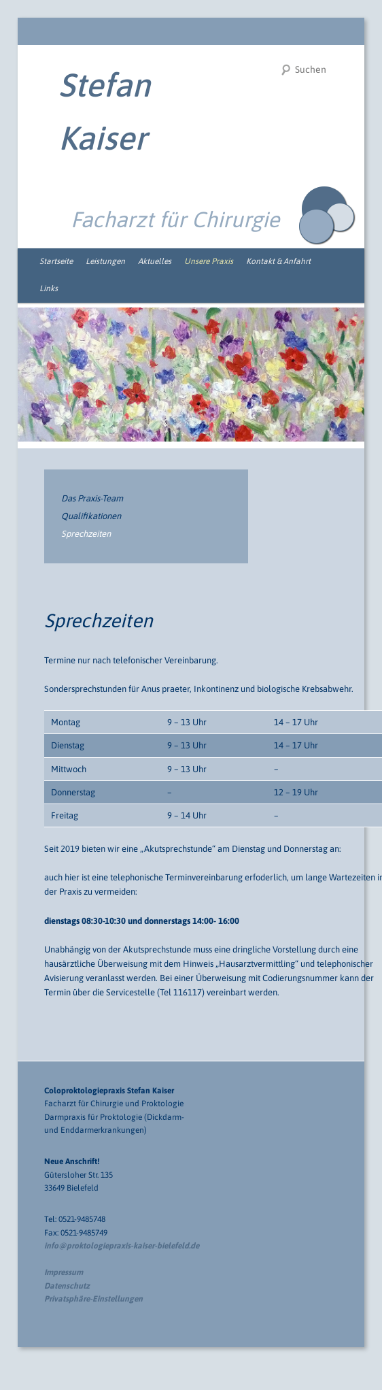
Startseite (56, 261)
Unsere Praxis (208, 261)
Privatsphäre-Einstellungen (93, 1299)
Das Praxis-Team (92, 498)
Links (48, 288)
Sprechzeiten (86, 534)
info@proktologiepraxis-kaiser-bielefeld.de (121, 1246)
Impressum (63, 1272)
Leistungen (105, 261)
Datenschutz (67, 1286)
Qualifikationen (91, 516)
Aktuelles (154, 261)
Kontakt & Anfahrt (278, 261)
